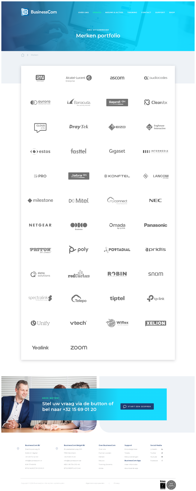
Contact (146, 12)
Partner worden (105, 453)
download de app (131, 468)
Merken (97, 12)
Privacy (117, 483)
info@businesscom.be (72, 461)
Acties (101, 468)
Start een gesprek (137, 406)
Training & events (105, 464)
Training (132, 12)
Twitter (156, 453)
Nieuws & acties (114, 12)
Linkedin (156, 449)
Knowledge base (131, 449)
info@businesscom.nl (33, 461)
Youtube (156, 457)
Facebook (156, 461)
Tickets (127, 453)
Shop (172, 12)
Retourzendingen (131, 457)
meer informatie (131, 464)
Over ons (83, 12)
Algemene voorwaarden (95, 483)
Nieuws (101, 461)
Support (160, 12)
